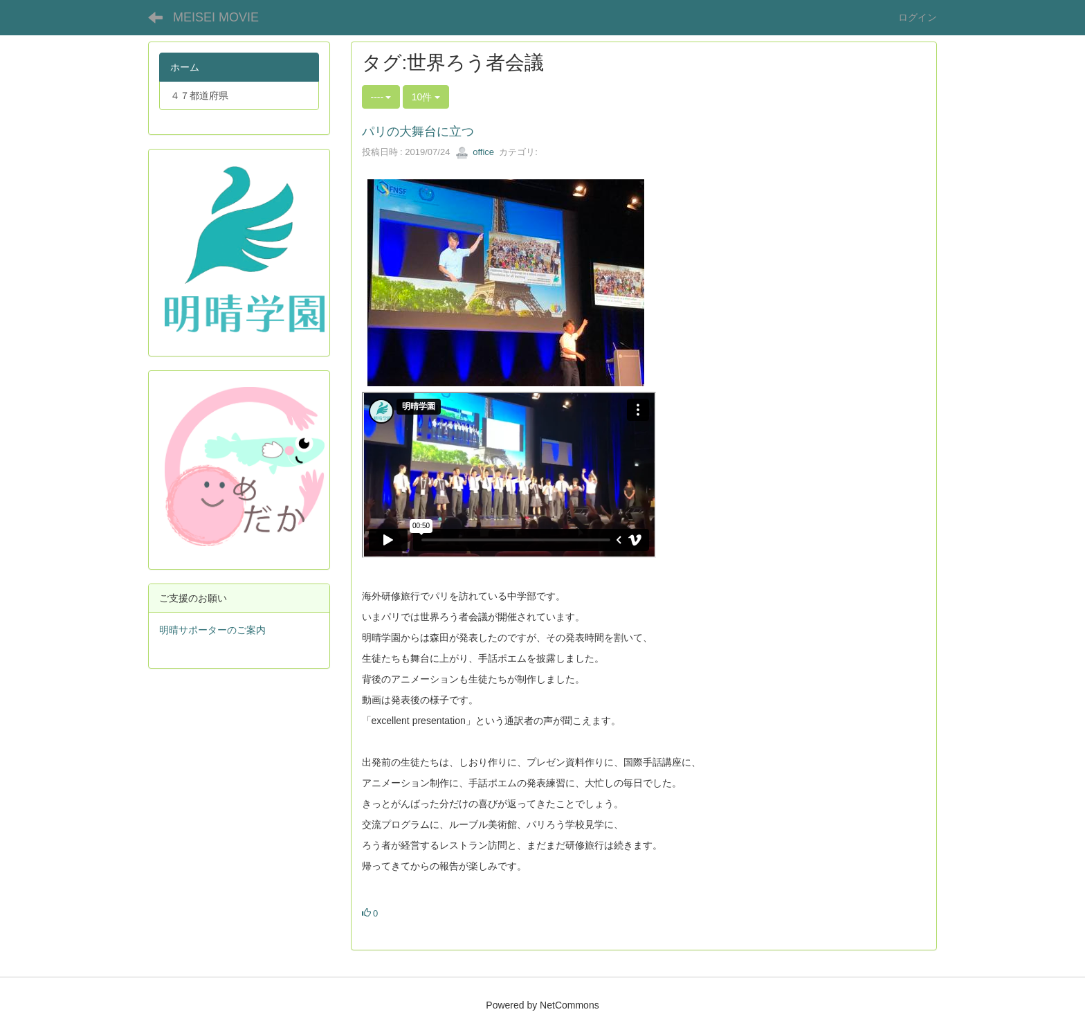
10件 (426, 96)
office (474, 152)
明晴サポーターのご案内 (212, 629)
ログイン (917, 17)
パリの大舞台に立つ (418, 131)
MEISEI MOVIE (216, 17)
